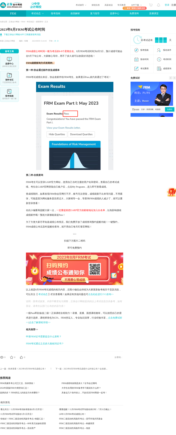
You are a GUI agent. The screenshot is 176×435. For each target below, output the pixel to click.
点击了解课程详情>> (39, 322)
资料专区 (9, 78)
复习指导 (95, 13)
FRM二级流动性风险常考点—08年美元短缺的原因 (23, 423)
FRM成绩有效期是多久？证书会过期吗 (79, 383)
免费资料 (134, 13)
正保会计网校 (14, 22)
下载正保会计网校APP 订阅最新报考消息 (22, 34)
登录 (167, 5)
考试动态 (36, 13)
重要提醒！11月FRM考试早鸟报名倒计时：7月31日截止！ (85, 409)
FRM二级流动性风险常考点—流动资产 (18, 428)
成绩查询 (39, 22)
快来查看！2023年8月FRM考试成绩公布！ (27, 369)
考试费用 (144, 68)
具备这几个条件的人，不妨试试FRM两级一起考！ (84, 393)
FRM (13, 13)
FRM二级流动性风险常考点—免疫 (74, 428)
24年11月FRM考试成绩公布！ (72, 414)
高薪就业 (109, 5)
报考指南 (55, 13)
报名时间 (144, 59)
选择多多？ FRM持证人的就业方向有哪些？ (20, 393)
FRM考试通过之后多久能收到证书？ (45, 343)
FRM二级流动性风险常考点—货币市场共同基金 (81, 419)
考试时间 (167, 59)
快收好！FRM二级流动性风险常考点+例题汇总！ (23, 419)
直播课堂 (154, 13)
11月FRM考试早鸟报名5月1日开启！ (17, 414)
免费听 (169, 109)
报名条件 (167, 50)
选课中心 (114, 13)
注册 (173, 5)
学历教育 (121, 5)
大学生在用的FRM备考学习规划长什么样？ (81, 388)
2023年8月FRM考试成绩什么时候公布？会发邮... (86, 369)
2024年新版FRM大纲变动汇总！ (14, 388)
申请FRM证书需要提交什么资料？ (43, 336)
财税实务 (96, 5)
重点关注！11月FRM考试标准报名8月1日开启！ (22, 409)
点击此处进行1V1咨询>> (101, 294)
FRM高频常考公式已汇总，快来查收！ (17, 383)
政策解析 (75, 13)
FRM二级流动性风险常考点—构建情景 (76, 423)
